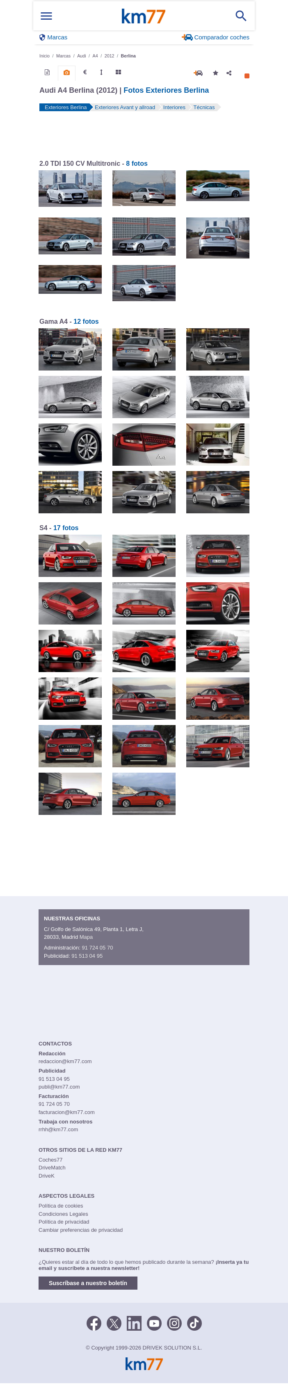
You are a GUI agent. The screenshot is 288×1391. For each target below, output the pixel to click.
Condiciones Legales (63, 1214)
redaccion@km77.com (65, 1061)
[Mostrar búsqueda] (241, 16)
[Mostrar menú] (46, 16)
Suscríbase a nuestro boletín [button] (88, 1283)
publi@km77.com (59, 1087)
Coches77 (51, 1160)
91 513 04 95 (87, 956)
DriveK (47, 1176)
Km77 (143, 16)
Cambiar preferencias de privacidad (81, 1230)
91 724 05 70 (97, 948)
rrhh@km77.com (58, 1129)
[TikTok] (194, 1322)
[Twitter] (114, 1322)
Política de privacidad (64, 1222)
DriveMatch (52, 1168)
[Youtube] (154, 1322)
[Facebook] (94, 1322)
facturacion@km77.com (67, 1112)
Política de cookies (61, 1206)
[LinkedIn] (134, 1322)
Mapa (86, 937)
